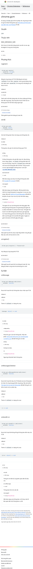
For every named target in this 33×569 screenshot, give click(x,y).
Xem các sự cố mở (5, 554)
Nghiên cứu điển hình (6, 563)
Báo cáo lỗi (3, 552)
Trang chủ (3, 13)
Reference (26, 6)
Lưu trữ (2, 565)
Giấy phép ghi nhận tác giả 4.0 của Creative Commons (13, 512)
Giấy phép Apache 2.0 (20, 514)
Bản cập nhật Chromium (6, 561)
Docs (3, 6)
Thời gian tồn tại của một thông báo (10, 385)
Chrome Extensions (13, 6)
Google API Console (9, 181)
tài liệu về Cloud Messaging (18, 194)
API (5, 8)
